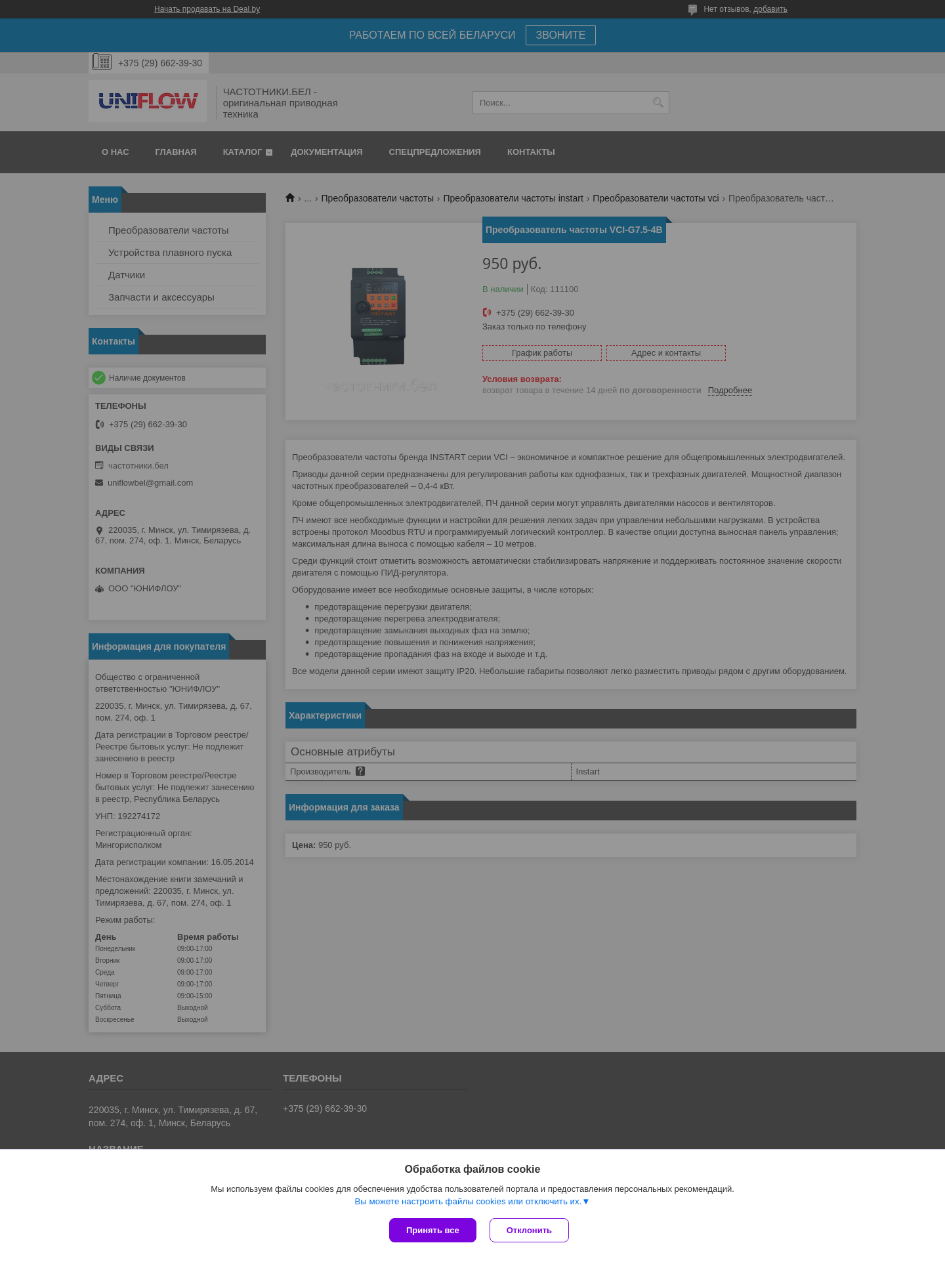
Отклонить (529, 1230)
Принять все (432, 1230)
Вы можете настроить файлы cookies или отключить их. (467, 1201)
